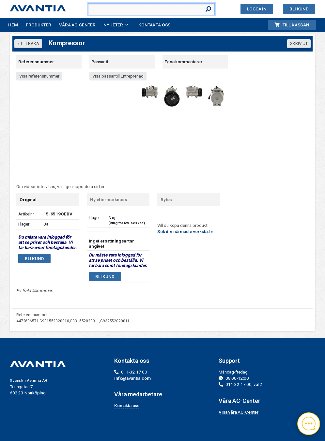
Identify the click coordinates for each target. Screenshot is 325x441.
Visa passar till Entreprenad (118, 76)
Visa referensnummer (39, 76)
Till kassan (291, 24)
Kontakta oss (154, 24)
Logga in (257, 8)
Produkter (39, 24)
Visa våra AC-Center (238, 412)
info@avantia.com (132, 378)
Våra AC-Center (77, 24)
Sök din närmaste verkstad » (185, 231)
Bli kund (299, 8)
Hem (13, 24)
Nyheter (113, 24)
